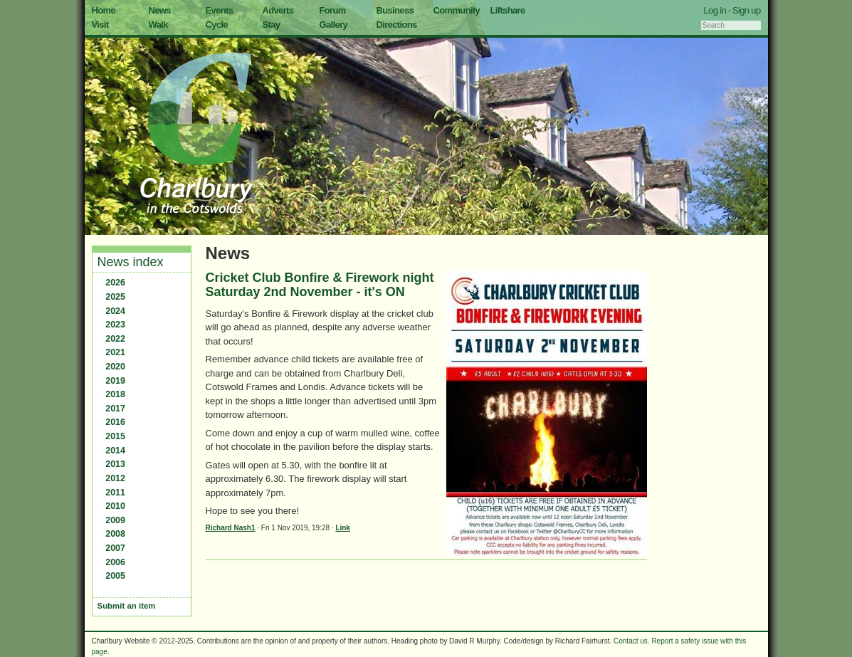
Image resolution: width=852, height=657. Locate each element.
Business (395, 10)
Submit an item (127, 605)
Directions (397, 24)
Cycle (217, 24)
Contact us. (632, 641)
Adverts (278, 10)
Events (219, 10)
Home (104, 10)
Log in (715, 10)
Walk (158, 24)
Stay (271, 24)
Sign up (746, 10)
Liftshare (507, 10)
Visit (100, 24)
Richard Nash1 (231, 528)
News (160, 10)
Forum (333, 10)
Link (342, 528)
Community (456, 10)
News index (131, 262)
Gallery (334, 24)
